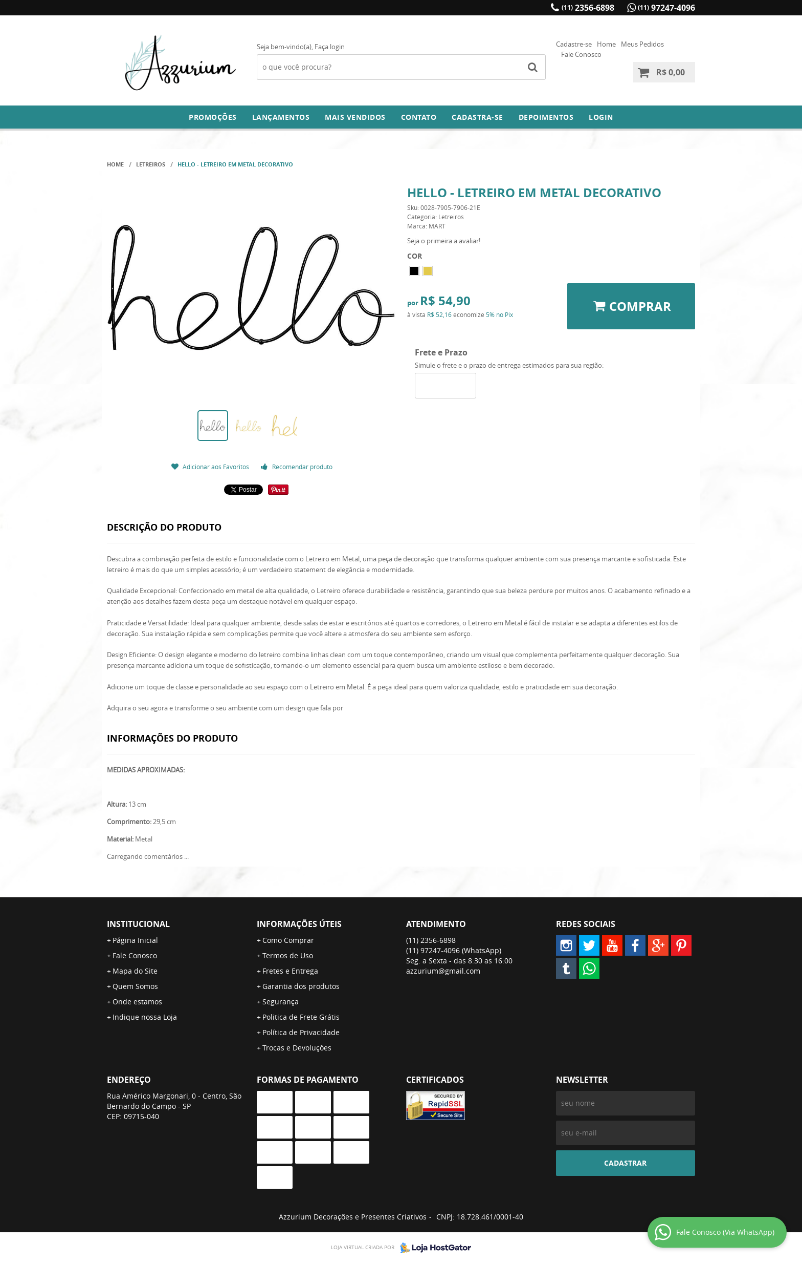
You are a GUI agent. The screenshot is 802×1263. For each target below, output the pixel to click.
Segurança (280, 1001)
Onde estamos (137, 1001)
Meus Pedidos (642, 44)
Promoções (213, 117)
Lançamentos (281, 117)
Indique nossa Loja (145, 1017)
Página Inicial (135, 940)
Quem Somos (135, 986)
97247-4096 (666, 7)
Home (606, 44)
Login (601, 117)
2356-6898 (588, 7)
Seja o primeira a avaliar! (443, 240)
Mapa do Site (135, 971)
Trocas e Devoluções (296, 1047)
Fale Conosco (581, 54)
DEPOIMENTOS (546, 117)
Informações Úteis (299, 924)
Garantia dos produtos (301, 986)
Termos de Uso (287, 955)
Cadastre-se (574, 44)
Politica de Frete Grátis (301, 1017)
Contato (419, 117)
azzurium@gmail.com (443, 971)
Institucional (138, 924)
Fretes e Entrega (290, 971)
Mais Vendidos (355, 117)
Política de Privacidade (301, 1032)
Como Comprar (288, 940)
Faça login (330, 46)
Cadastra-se (477, 117)
